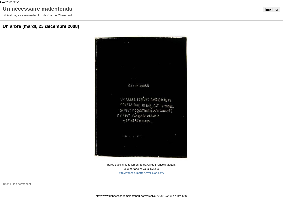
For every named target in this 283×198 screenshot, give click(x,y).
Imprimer (271, 9)
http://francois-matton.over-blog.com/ (141, 172)
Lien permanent (21, 183)
